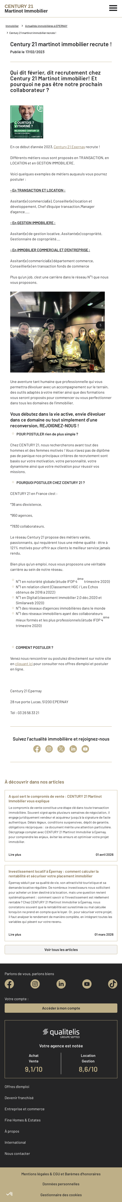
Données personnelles (61, 1184)
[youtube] (87, 984)
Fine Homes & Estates (23, 1120)
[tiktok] (112, 984)
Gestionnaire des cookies (61, 1194)
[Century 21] (26, 8)
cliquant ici (24, 663)
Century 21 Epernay (69, 146)
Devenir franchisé (19, 1097)
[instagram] (35, 984)
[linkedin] (61, 984)
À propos (12, 1131)
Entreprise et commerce (25, 1109)
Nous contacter (17, 1153)
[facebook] (9, 984)
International (15, 1142)
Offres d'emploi (17, 1086)
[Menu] (113, 7)
